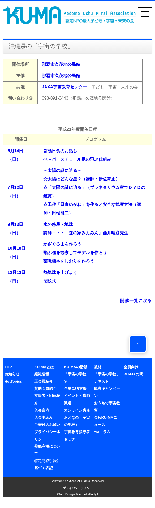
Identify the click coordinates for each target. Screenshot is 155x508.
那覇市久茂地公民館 (61, 64)
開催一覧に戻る (136, 300)
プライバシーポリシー (77, 488)
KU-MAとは (44, 367)
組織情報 (41, 374)
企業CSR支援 (75, 389)
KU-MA (72, 480)
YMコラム (102, 432)
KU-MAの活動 (75, 367)
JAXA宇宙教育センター (64, 87)
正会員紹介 (43, 381)
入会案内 (41, 410)
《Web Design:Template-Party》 (77, 494)
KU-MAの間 (133, 374)
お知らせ (12, 374)
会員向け (131, 367)
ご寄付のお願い (47, 425)
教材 (97, 367)
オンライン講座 (77, 410)
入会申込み (43, 418)
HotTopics (13, 381)
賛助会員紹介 (45, 389)
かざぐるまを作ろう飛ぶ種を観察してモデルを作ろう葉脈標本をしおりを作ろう (75, 252)
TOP (8, 367)
